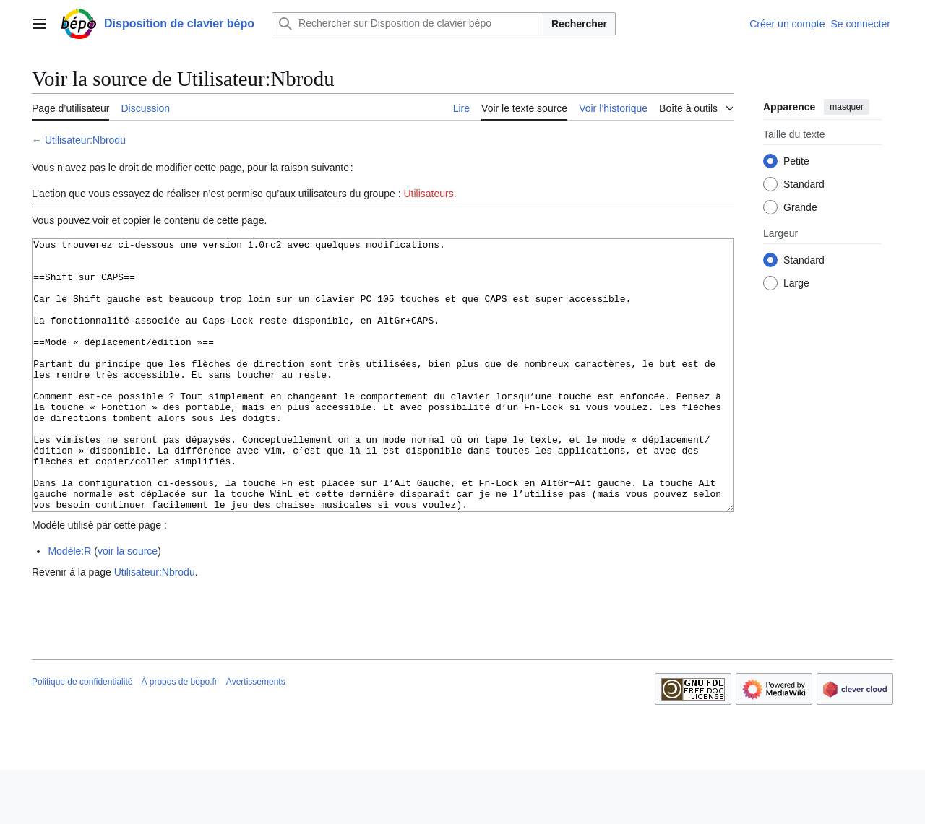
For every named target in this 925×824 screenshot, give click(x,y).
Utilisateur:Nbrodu (85, 140)
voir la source (128, 605)
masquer (847, 107)
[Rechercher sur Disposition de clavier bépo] (407, 23)
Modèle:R (69, 605)
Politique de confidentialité (82, 736)
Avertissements (255, 736)
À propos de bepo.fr (179, 736)
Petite (796, 161)
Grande (800, 207)
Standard (804, 184)
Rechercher (579, 24)
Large (796, 283)
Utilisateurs (428, 193)
